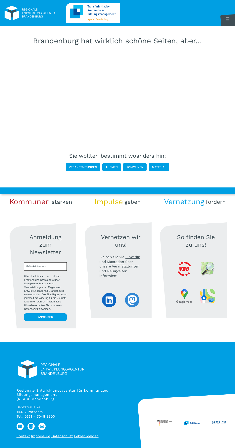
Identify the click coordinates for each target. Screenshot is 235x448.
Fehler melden (86, 436)
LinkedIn (132, 257)
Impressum (40, 436)
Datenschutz (62, 436)
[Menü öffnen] (228, 19)
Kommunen (134, 167)
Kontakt (23, 436)
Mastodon (115, 262)
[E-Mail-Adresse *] (45, 266)
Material (159, 167)
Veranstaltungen (83, 167)
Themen (112, 167)
